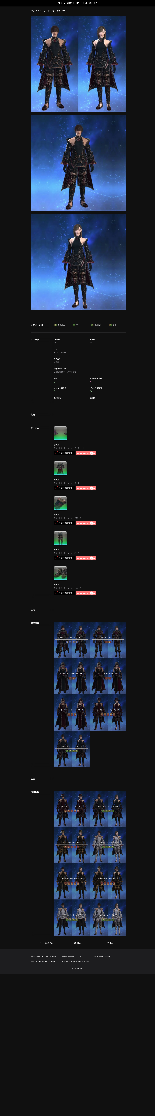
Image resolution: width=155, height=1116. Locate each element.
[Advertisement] (78, 328)
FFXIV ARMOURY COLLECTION (77, 3)
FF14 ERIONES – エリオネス (73, 1099)
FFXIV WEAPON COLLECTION (43, 1104)
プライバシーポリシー (101, 1099)
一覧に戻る (46, 1055)
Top (110, 1055)
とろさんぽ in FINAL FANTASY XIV (75, 1104)
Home (78, 1055)
